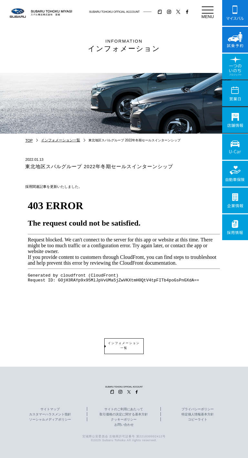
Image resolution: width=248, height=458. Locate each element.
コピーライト (197, 419)
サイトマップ (50, 409)
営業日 (235, 93)
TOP (29, 140)
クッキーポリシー (124, 419)
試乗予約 (235, 40)
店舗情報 (235, 120)
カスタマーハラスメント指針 (50, 414)
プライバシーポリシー (197, 409)
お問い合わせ (124, 424)
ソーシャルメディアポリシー (50, 419)
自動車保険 (235, 174)
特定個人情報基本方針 (197, 414)
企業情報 (235, 200)
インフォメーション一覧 (60, 140)
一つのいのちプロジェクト (235, 66)
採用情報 (235, 227)
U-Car (235, 147)
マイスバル (235, 13)
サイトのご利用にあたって (123, 409)
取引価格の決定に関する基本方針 (123, 414)
